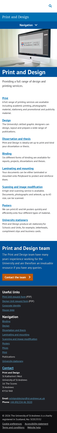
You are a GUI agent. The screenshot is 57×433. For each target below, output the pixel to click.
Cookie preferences (12, 423)
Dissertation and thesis (16, 139)
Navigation (29, 25)
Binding (7, 153)
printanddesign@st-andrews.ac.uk (27, 398)
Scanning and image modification (22, 187)
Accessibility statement (36, 423)
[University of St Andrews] (16, 6)
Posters (6, 205)
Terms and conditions (13, 427)
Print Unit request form (14, 296)
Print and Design (15, 17)
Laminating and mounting (18, 168)
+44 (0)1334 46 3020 (21, 402)
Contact (8, 368)
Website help (34, 427)
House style (8, 309)
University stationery (15, 220)
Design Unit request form (15, 301)
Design (6, 120)
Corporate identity (11, 305)
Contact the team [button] (15, 277)
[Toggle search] (50, 6)
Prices (5, 347)
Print (5, 98)
